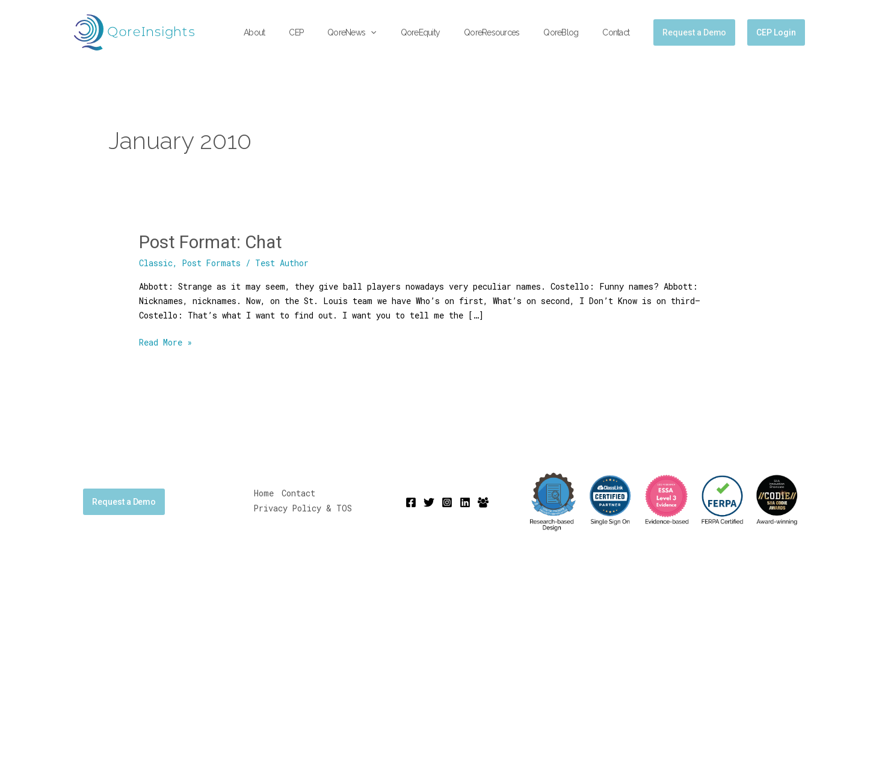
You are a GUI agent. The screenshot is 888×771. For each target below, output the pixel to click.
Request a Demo (124, 501)
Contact (619, 32)
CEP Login (776, 32)
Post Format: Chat (212, 241)
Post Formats (212, 263)
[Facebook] (410, 501)
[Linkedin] (465, 501)
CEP (335, 32)
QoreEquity (446, 32)
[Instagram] (447, 501)
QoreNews (384, 32)
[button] (403, 32)
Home (264, 493)
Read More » (165, 341)
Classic (156, 263)
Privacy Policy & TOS (303, 508)
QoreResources (509, 32)
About (301, 32)
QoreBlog (571, 32)
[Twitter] (429, 501)
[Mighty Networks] (483, 501)
